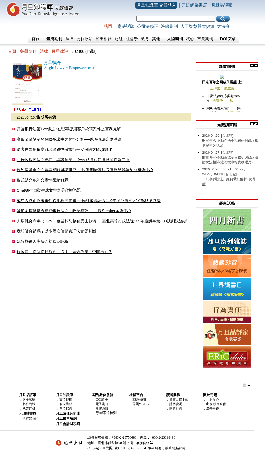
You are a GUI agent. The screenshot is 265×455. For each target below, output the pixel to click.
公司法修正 (147, 26)
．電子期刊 (100, 404)
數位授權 (65, 399)
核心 (190, 39)
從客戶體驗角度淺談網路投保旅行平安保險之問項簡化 (64, 149)
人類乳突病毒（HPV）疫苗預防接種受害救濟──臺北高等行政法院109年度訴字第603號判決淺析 (102, 221)
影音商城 (29, 404)
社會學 (132, 39)
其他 (156, 39)
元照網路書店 (194, 5)
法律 (69, 39)
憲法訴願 (125, 26)
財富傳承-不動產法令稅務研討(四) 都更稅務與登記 (230, 140)
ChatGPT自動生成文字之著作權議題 (49, 190)
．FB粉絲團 (137, 399)
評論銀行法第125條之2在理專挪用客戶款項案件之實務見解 (69, 129)
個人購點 (65, 404)
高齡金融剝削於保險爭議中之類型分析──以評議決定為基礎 (69, 139)
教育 (145, 39)
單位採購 (65, 408)
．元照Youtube (139, 404)
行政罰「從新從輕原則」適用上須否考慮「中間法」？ (64, 251)
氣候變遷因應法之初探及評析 (42, 241)
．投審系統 (100, 408)
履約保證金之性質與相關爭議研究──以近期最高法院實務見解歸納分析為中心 (85, 170)
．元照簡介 (211, 399)
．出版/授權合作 (214, 404)
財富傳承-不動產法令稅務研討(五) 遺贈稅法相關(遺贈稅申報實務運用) (230, 157)
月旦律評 (59, 51)
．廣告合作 (211, 408)
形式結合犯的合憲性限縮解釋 (42, 180)
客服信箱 (142, 443)
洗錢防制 (169, 26)
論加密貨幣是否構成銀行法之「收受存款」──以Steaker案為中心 (74, 210)
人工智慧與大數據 (197, 26)
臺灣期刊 (28, 51)
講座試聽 (29, 399)
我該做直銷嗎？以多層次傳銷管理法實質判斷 (56, 231)
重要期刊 (205, 39)
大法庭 (223, 26)
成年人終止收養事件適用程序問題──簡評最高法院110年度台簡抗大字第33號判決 (89, 200)
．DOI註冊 (100, 399)
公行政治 (84, 39)
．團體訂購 (174, 408)
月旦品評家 (221, 5)
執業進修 (29, 408)
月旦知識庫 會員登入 (156, 5)
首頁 (35, 39)
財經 (119, 39)
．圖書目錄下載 (177, 399)
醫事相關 (104, 39)
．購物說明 (174, 404)
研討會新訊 (30, 418)
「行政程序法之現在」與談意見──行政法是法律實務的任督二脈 (73, 159)
